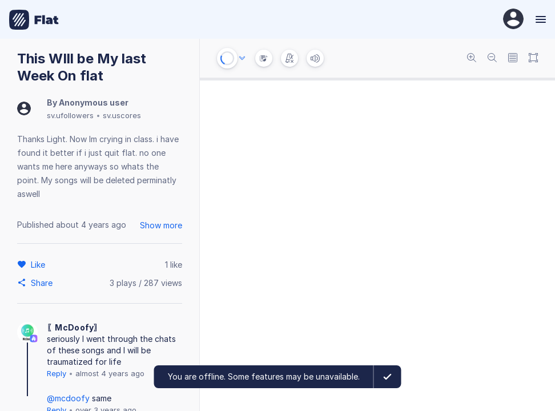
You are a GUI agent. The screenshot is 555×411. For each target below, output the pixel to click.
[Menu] (539, 19)
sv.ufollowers (70, 115)
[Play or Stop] (227, 58)
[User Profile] (513, 20)
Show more (161, 225)
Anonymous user (93, 102)
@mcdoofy (68, 398)
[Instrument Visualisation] (263, 58)
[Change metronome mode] (289, 58)
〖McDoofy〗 (74, 327)
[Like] (39, 264)
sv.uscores (122, 115)
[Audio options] (242, 58)
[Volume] (315, 58)
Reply (56, 373)
